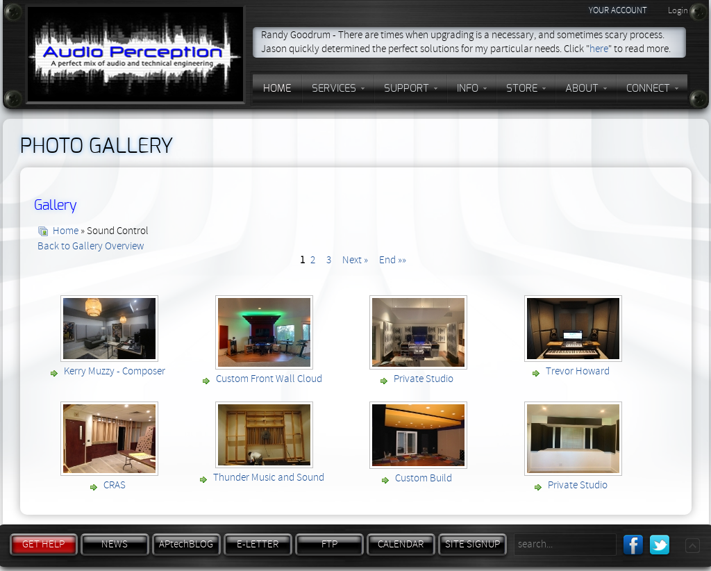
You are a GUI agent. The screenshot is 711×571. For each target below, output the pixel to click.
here (598, 49)
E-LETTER (257, 544)
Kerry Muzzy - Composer (114, 371)
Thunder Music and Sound (268, 477)
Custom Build (423, 478)
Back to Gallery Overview (90, 246)
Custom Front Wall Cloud (269, 379)
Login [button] (678, 10)
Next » (355, 260)
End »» (392, 260)
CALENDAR (401, 544)
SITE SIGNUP (472, 544)
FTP (329, 544)
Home (65, 231)
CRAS (114, 485)
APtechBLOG (186, 544)
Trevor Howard (578, 371)
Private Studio (423, 379)
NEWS (114, 544)
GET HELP (43, 544)
